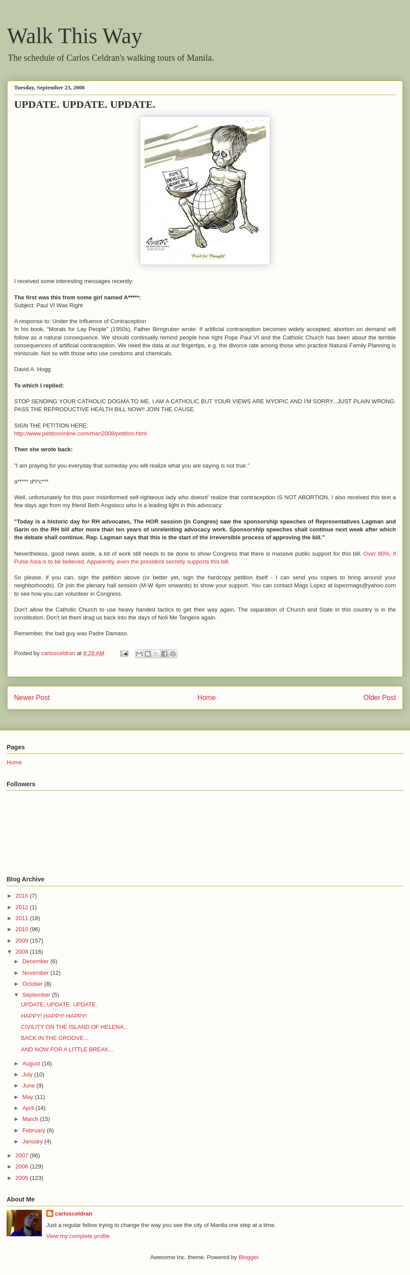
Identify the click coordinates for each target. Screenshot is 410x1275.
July (28, 1074)
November (36, 972)
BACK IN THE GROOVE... (54, 1038)
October (33, 983)
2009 (22, 940)
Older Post (379, 697)
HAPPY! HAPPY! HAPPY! (54, 1016)
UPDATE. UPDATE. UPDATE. (59, 1004)
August (32, 1063)
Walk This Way (74, 35)
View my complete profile (78, 1236)
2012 (22, 907)
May (28, 1097)
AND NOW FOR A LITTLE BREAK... (67, 1049)
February (34, 1130)
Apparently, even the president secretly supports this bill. (158, 561)
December (36, 961)
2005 (22, 1178)
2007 (22, 1155)
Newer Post (32, 697)
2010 (22, 929)
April (29, 1108)
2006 (22, 1166)
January (33, 1141)
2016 (22, 895)
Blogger (248, 1257)
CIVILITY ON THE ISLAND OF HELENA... (74, 1027)
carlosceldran (74, 1213)
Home (207, 697)
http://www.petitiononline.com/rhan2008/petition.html (80, 433)
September (37, 994)
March (31, 1119)
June (29, 1085)
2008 (22, 951)
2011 (22, 918)
